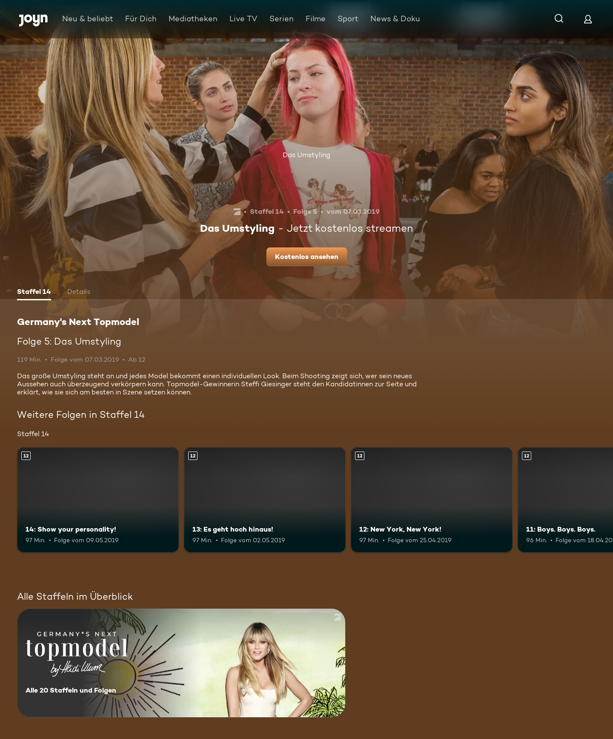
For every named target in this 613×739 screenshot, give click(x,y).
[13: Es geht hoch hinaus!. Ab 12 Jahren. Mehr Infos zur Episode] (265, 499)
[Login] (587, 19)
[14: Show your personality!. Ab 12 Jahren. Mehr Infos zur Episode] (98, 499)
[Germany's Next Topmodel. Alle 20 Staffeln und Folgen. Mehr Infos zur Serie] (181, 663)
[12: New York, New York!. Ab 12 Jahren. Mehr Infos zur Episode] (432, 499)
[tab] (34, 292)
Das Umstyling (306, 155)
